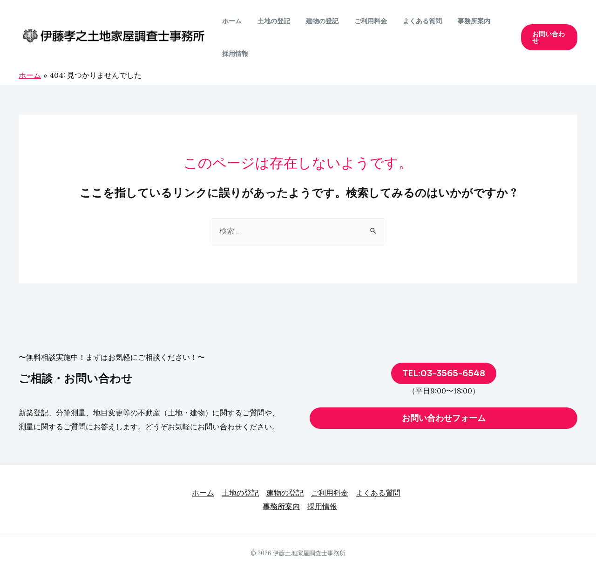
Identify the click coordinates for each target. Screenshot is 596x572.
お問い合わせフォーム (444, 418)
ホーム (230, 21)
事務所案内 (458, 21)
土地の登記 (269, 21)
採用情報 (234, 53)
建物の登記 (315, 21)
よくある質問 (409, 21)
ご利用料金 (361, 21)
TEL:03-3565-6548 (443, 373)
